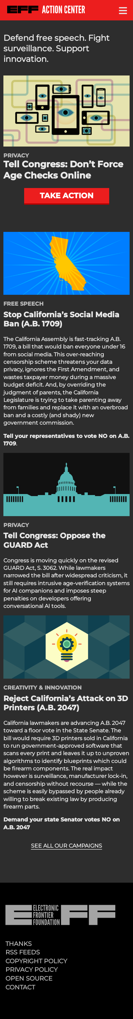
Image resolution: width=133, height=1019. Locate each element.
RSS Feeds (22, 952)
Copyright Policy (36, 961)
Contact (20, 987)
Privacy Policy (31, 969)
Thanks (18, 943)
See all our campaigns (66, 846)
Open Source (28, 978)
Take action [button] (67, 195)
